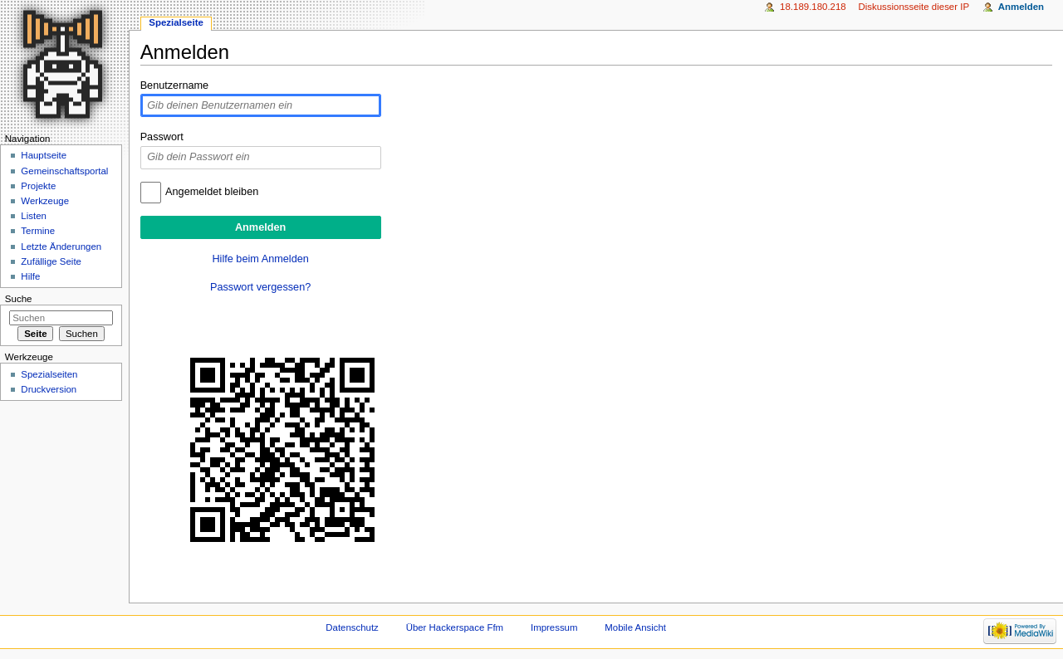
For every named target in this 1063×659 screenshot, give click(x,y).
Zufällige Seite (51, 261)
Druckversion (48, 389)
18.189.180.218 (813, 7)
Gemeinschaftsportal (64, 171)
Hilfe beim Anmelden (260, 259)
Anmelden (1021, 7)
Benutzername (174, 85)
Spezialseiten (49, 374)
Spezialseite (176, 22)
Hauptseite (43, 155)
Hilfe (30, 276)
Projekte (38, 186)
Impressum (554, 627)
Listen (34, 216)
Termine (38, 231)
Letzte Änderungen (61, 246)
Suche (18, 299)
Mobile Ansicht (635, 627)
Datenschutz (352, 627)
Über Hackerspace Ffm (454, 627)
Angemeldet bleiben (211, 192)
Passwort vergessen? (260, 287)
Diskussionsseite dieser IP (913, 7)
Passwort (162, 137)
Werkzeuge (45, 201)
